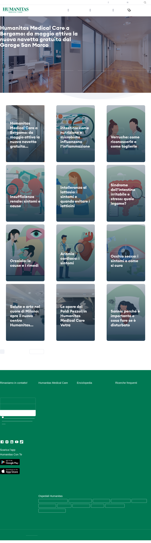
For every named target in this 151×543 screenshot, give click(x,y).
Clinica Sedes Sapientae (135, 506)
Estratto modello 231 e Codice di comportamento (52, 469)
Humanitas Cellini (82, 506)
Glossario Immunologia (87, 399)
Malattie (80, 410)
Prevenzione (82, 418)
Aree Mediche (44, 403)
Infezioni (80, 403)
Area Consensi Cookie (48, 460)
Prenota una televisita (114, 2)
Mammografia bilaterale (125, 426)
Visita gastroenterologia (125, 410)
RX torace (119, 422)
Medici (115, 10)
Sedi (40, 395)
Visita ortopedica (122, 403)
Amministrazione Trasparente (51, 438)
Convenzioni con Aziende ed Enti (52, 434)
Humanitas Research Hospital (82, 501)
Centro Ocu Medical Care (49, 418)
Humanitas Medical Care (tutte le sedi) (53, 501)
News (40, 426)
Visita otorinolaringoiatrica (126, 407)
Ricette (80, 430)
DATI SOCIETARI (32, 535)
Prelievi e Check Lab (47, 407)
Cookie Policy (44, 453)
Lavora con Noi (45, 391)
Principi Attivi (82, 426)
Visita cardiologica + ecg (126, 391)
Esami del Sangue (85, 395)
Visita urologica (122, 414)
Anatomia (81, 391)
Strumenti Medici (84, 442)
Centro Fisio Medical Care (49, 414)
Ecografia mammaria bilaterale (128, 430)
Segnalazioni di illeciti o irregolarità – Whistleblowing (54, 443)
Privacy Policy (44, 457)
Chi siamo (42, 387)
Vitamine (81, 454)
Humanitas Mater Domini (124, 501)
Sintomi (80, 434)
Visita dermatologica (124, 387)
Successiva (38, 351)
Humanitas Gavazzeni (64, 506)
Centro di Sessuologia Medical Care (54, 422)
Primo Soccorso (84, 422)
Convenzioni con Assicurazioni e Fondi (55, 430)
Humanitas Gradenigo (100, 506)
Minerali (80, 414)
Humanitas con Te (133, 2)
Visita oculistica (122, 399)
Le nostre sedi (69, 10)
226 (25, 351)
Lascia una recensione (48, 483)
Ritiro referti (43, 479)
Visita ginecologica (123, 395)
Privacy (41, 449)
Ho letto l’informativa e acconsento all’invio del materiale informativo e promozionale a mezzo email (18, 420)
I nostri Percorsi (136, 10)
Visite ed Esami (94, 10)
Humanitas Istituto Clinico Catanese (52, 510)
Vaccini (80, 450)
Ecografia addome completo (127, 418)
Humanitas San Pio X (104, 501)
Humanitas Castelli (46, 506)
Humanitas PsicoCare (47, 410)
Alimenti (80, 387)
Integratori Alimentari (86, 407)
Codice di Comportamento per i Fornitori (56, 475)
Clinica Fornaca (117, 506)
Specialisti (81, 438)
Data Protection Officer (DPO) (51, 464)
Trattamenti (82, 446)
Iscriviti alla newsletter (95, 2)
